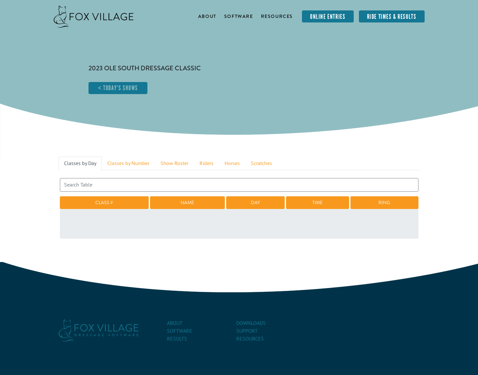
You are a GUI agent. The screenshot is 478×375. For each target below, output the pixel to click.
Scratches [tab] (261, 163)
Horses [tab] (232, 163)
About (207, 16)
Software (238, 16)
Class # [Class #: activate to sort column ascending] (104, 202)
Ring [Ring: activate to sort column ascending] (384, 202)
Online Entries (327, 17)
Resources (277, 16)
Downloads (251, 323)
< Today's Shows (118, 88)
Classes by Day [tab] (80, 163)
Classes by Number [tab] (128, 163)
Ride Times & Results (392, 17)
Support (247, 331)
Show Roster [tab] (174, 163)
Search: (239, 182)
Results (177, 339)
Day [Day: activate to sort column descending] (255, 202)
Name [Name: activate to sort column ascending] (187, 202)
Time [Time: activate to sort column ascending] (317, 202)
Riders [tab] (206, 163)
